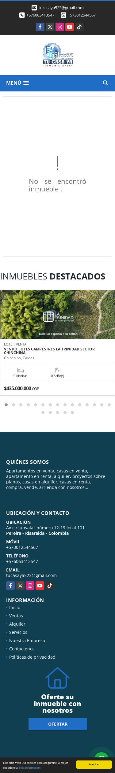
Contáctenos (22, 649)
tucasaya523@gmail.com (31, 575)
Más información (29, 768)
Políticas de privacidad (32, 657)
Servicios (18, 632)
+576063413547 (40, 15)
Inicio (14, 607)
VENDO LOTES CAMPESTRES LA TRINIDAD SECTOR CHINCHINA (49, 351)
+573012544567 (82, 15)
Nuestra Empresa (27, 640)
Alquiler (17, 624)
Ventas (16, 616)
